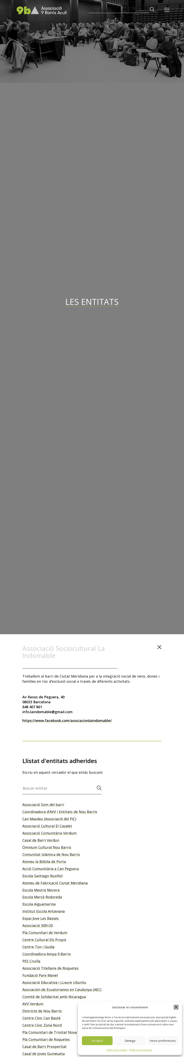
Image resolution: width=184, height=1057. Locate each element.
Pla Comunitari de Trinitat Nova (49, 1032)
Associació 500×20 (37, 925)
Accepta (97, 1041)
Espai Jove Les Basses (40, 918)
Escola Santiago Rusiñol (42, 875)
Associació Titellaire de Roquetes (50, 968)
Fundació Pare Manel (40, 975)
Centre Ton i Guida (38, 946)
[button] (176, 1007)
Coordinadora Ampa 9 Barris (46, 954)
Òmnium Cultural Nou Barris (46, 847)
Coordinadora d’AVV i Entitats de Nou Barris (59, 811)
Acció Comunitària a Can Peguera (50, 868)
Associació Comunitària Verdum (49, 833)
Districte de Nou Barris (42, 1011)
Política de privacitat (140, 1050)
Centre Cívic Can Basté (41, 1018)
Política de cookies (116, 1050)
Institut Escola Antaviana (43, 911)
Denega (130, 1041)
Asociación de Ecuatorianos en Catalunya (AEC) (61, 989)
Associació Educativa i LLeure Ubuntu (54, 982)
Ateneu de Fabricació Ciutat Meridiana (55, 883)
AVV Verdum (32, 1003)
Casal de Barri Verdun (40, 840)
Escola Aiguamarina (39, 904)
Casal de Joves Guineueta (43, 1053)
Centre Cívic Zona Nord (42, 1025)
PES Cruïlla (31, 961)
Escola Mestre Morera (41, 890)
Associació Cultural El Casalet (47, 826)
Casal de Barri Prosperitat (44, 1046)
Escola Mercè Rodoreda (42, 897)
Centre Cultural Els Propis (44, 939)
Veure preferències (163, 1041)
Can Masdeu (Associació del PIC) (49, 818)
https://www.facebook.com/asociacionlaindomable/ (67, 720)
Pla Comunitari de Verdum (44, 932)
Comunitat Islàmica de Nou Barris (51, 854)
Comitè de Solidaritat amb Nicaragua (54, 996)
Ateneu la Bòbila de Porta (44, 861)
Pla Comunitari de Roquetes (46, 1039)
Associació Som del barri (43, 804)
